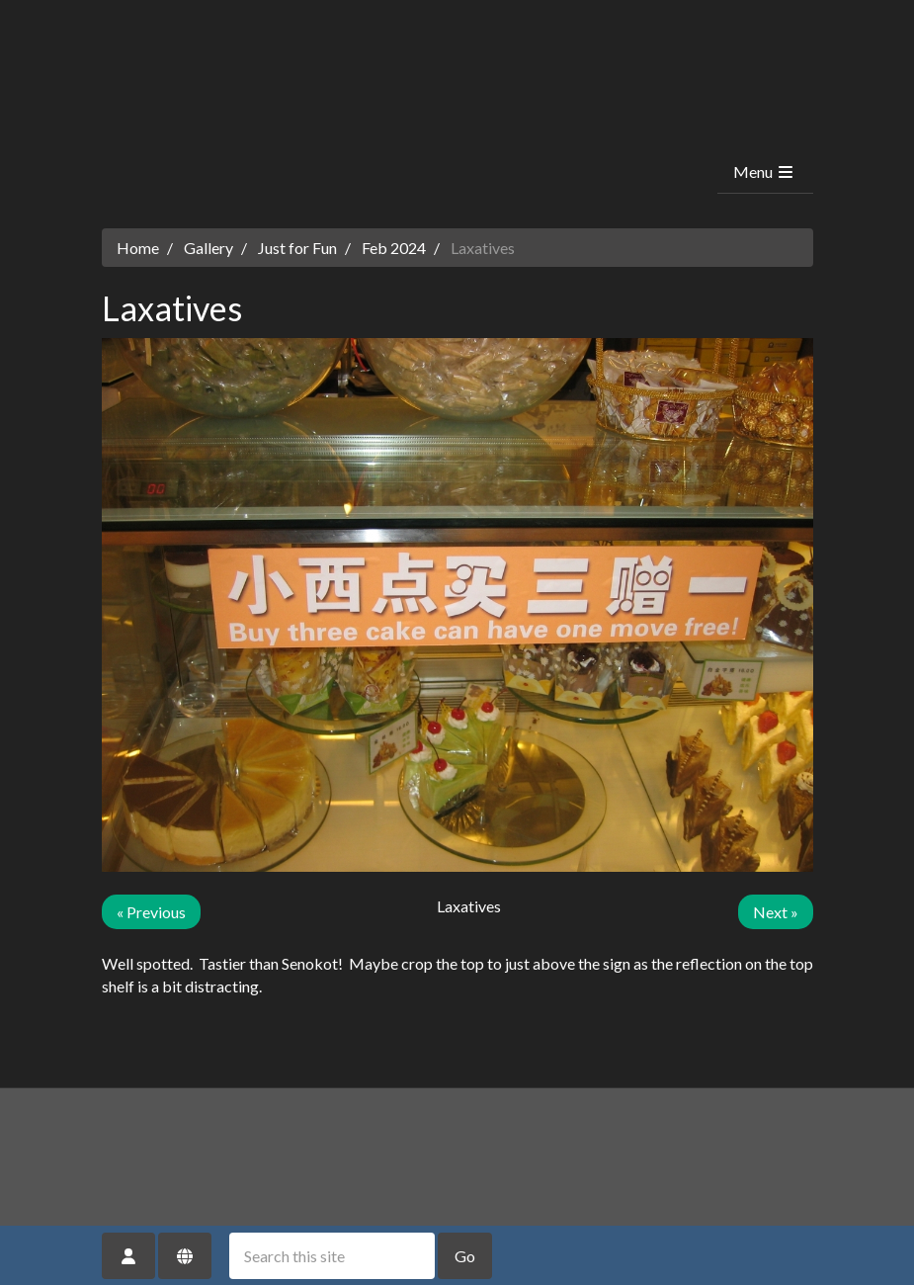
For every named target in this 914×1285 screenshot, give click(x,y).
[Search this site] (332, 1256)
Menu (764, 171)
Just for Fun (297, 247)
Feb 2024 (394, 247)
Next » (775, 911)
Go (465, 1255)
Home (138, 247)
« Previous (151, 911)
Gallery (208, 247)
